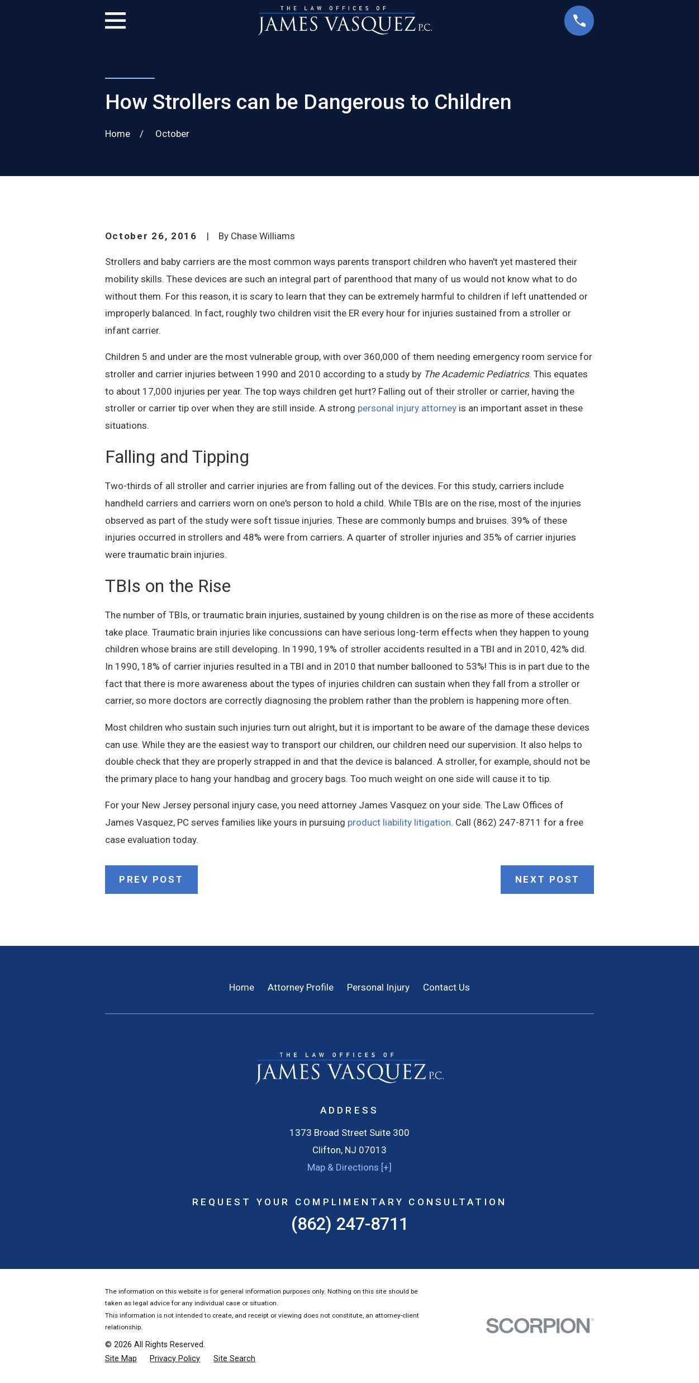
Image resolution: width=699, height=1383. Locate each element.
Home (241, 987)
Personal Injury (378, 987)
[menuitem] (121, 1359)
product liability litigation (399, 822)
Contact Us (446, 987)
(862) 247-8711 (349, 1224)
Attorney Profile (301, 987)
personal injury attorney (407, 408)
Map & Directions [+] (349, 1167)
